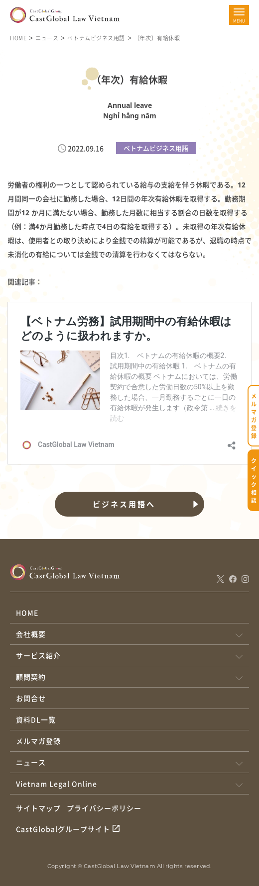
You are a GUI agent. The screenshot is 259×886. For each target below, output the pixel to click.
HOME (18, 38)
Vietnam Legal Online (56, 784)
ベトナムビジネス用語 (96, 38)
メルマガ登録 (38, 741)
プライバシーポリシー (104, 808)
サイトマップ (38, 808)
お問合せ (31, 698)
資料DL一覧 (36, 719)
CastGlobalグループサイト (63, 829)
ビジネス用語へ (124, 504)
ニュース (46, 38)
